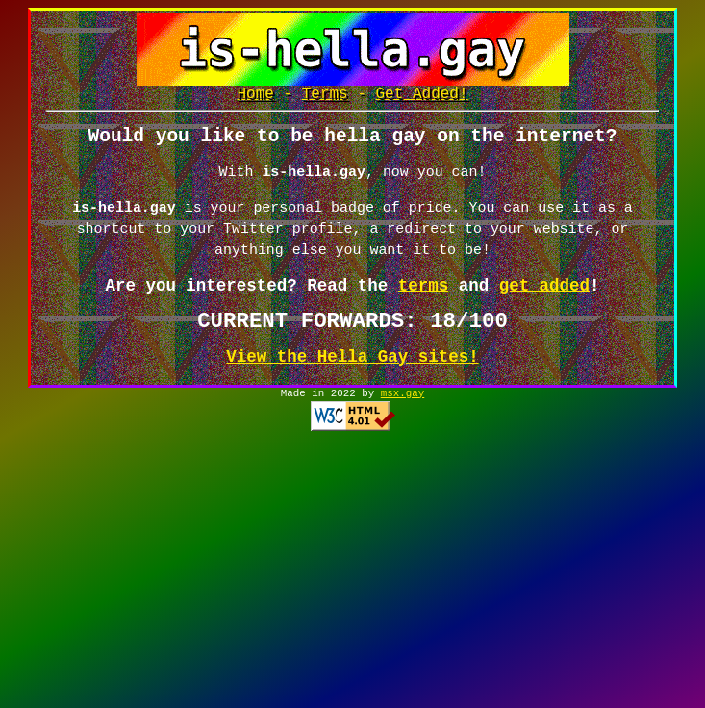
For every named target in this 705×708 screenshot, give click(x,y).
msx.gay (402, 403)
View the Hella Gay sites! (352, 365)
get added (544, 294)
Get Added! (422, 96)
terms (423, 294)
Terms (325, 96)
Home (255, 96)
